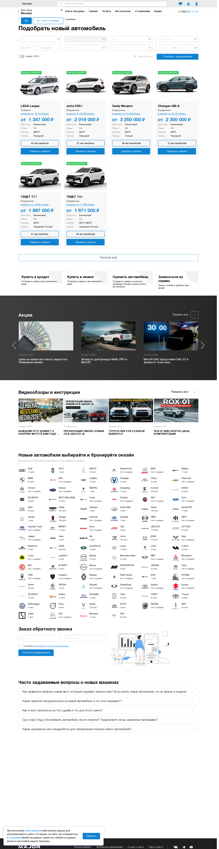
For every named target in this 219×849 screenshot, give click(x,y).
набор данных (32, 831)
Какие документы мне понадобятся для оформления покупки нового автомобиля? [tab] (108, 729)
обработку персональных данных (52, 646)
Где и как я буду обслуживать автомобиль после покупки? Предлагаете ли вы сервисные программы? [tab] (108, 720)
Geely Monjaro (122, 106)
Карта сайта (156, 847)
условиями (14, 838)
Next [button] (203, 345)
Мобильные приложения (109, 847)
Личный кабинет (82, 847)
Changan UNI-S (169, 106)
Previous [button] (14, 345)
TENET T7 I (29, 197)
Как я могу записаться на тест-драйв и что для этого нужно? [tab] (108, 710)
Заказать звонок (40, 151)
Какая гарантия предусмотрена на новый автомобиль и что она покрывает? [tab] (108, 701)
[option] (46, 345)
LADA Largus (30, 106)
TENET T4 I (74, 197)
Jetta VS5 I (74, 106)
